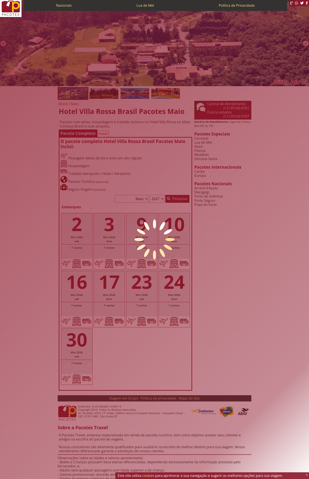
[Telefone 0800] (291, 3)
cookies (148, 475)
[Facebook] (307, 3)
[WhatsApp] (296, 3)
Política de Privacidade (237, 5)
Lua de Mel (145, 5)
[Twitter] (302, 3)
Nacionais (64, 5)
